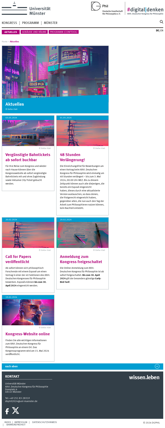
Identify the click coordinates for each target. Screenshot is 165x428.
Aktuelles (10, 32)
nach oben (11, 366)
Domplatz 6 (11, 389)
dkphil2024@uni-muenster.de (21, 401)
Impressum (20, 422)
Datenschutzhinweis (44, 422)
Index (7, 422)
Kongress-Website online (27, 334)
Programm (30, 23)
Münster (50, 23)
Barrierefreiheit (15, 424)
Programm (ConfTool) (63, 32)
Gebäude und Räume (34, 32)
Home (4, 42)
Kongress (9, 23)
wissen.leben (144, 378)
